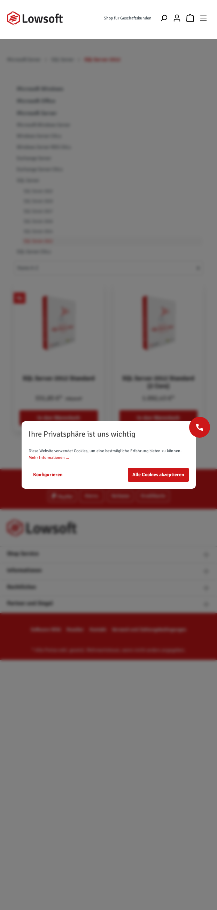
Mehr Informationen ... (49, 457)
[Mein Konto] (177, 18)
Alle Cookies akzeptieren (158, 475)
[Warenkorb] (190, 18)
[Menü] (203, 18)
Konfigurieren (48, 475)
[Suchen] (163, 18)
